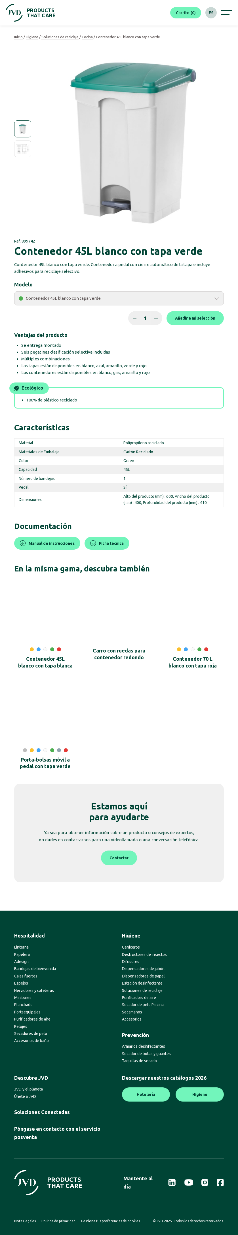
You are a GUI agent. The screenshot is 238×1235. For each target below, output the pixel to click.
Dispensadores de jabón (143, 968)
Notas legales (25, 1221)
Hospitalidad (29, 935)
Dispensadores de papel (143, 976)
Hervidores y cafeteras (34, 990)
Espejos (21, 983)
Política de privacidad (58, 1221)
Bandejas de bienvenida (35, 968)
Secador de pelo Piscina (143, 1004)
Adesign (21, 961)
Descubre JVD (31, 1078)
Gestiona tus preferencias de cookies (110, 1221)
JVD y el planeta (28, 1089)
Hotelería (146, 1094)
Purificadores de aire (32, 1019)
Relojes (20, 1026)
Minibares (22, 997)
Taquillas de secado (139, 1060)
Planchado (23, 1004)
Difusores (130, 961)
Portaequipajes (27, 1012)
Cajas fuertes (25, 976)
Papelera (22, 954)
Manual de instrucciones (47, 543)
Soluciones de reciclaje (60, 37)
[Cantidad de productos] (145, 318)
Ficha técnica (107, 543)
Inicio (18, 37)
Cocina (87, 37)
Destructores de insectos (144, 954)
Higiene (32, 37)
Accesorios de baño (31, 1040)
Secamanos (132, 1012)
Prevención (135, 1035)
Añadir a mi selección (195, 318)
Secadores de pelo (30, 1033)
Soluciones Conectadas (42, 1112)
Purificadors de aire (139, 997)
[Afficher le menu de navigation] (226, 13)
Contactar (119, 858)
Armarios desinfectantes (143, 1046)
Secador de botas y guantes (146, 1053)
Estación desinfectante (142, 983)
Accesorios (132, 1019)
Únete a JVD (25, 1096)
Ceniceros (131, 947)
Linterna (21, 947)
